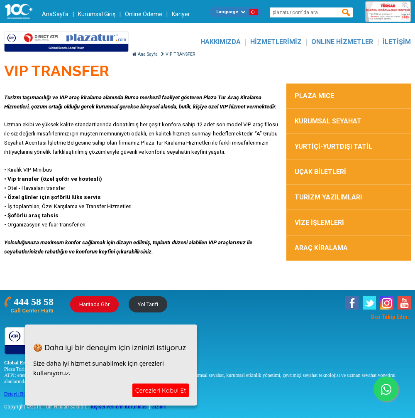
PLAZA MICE (314, 96)
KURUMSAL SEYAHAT (328, 121)
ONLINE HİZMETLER (342, 42)
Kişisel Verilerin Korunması (119, 406)
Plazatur (66, 41)
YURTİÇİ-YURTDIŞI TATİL (333, 146)
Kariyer (181, 14)
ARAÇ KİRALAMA (321, 248)
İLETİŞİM (397, 42)
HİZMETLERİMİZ (276, 42)
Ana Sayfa (145, 54)
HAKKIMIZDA (220, 42)
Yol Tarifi (148, 304)
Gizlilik (158, 406)
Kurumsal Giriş (96, 14)
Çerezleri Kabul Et (160, 390)
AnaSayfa (55, 14)
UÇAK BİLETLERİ (320, 172)
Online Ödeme (143, 14)
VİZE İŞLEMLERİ (319, 222)
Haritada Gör (94, 304)
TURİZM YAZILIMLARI (328, 197)
